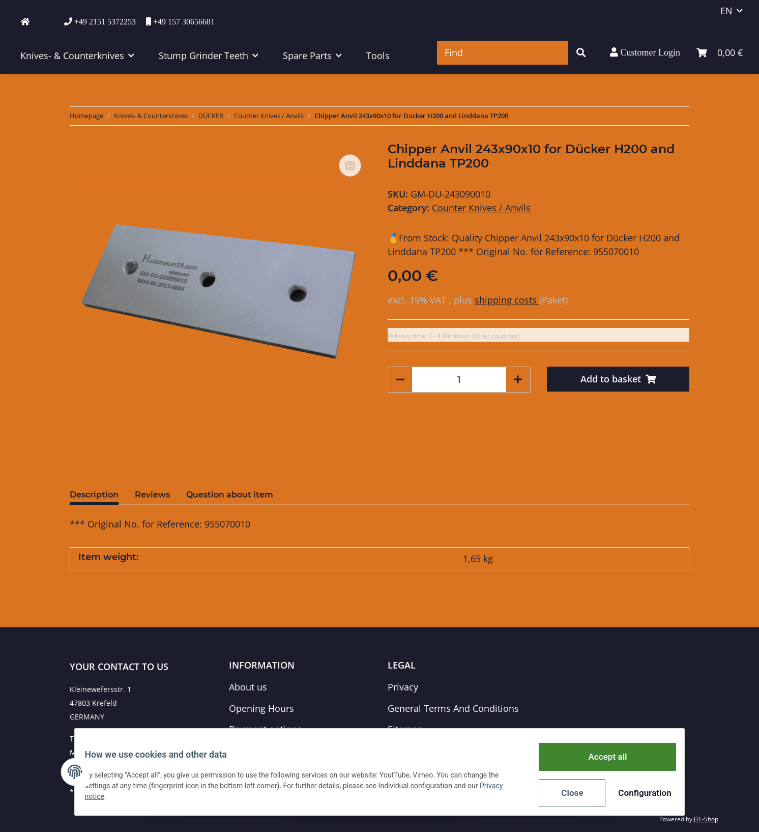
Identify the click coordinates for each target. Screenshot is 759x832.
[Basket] (719, 53)
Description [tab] (94, 495)
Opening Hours (261, 708)
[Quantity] (459, 379)
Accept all (601, 760)
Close (566, 794)
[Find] (502, 52)
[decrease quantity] (400, 379)
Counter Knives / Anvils (481, 208)
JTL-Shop (706, 819)
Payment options (265, 729)
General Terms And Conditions (453, 708)
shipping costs (507, 300)
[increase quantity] (518, 379)
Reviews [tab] (152, 495)
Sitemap (405, 729)
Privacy (403, 687)
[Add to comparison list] (350, 165)
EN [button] (726, 11)
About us (248, 687)
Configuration (637, 794)
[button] (645, 52)
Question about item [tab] (229, 495)
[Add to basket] (618, 379)
